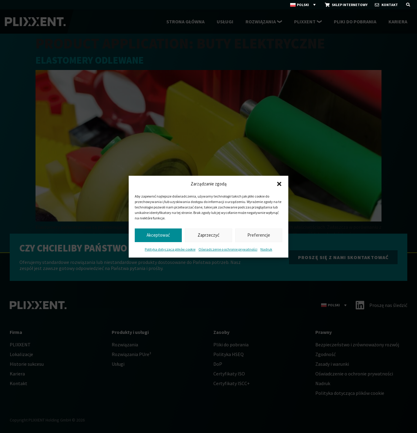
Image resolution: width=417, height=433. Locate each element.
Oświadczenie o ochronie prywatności (227, 249)
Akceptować (158, 235)
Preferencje (258, 235)
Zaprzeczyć (208, 235)
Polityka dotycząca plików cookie (170, 249)
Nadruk (266, 249)
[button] (279, 184)
